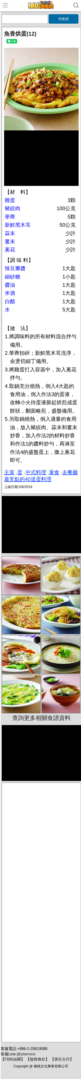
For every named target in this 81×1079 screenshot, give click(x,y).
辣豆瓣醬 (15, 268)
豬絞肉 (12, 208)
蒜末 (10, 233)
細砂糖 (12, 277)
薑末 (10, 241)
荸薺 (10, 217)
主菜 (9, 472)
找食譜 (63, 19)
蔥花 (10, 250)
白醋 (10, 301)
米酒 (10, 293)
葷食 (54, 472)
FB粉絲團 (13, 1059)
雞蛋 (10, 200)
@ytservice (26, 1054)
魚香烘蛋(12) (20, 34)
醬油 (10, 285)
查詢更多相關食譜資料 (41, 718)
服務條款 (37, 1059)
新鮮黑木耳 (18, 225)
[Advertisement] (41, 912)
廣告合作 (62, 1059)
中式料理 (35, 472)
